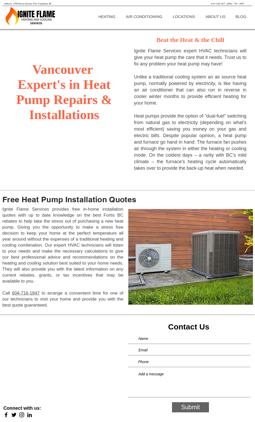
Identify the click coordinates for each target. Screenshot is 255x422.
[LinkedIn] (29, 415)
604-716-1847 (26, 293)
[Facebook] (6, 415)
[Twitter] (14, 415)
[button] (108, 16)
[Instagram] (21, 415)
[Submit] (190, 407)
